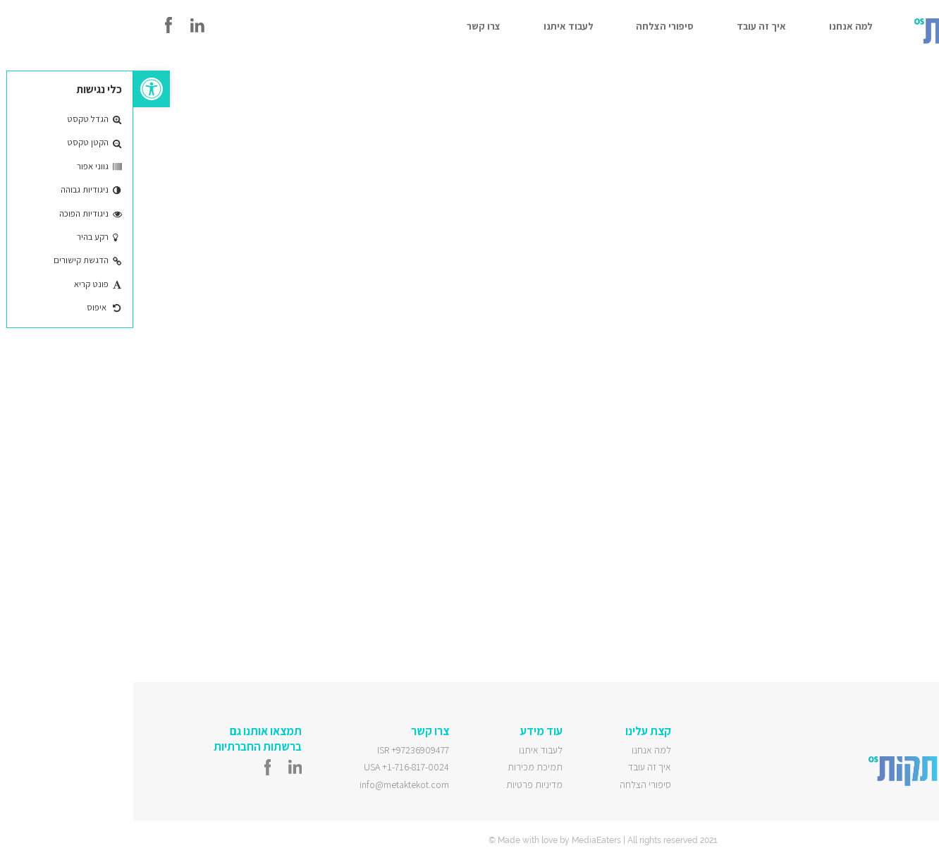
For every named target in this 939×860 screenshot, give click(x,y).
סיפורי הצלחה (531, 26)
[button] (18, 89)
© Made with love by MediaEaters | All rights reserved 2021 (469, 840)
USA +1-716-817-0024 (273, 767)
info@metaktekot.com (271, 784)
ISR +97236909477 (280, 750)
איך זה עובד (628, 26)
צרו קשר (350, 26)
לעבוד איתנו (435, 26)
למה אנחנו (717, 26)
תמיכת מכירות (401, 767)
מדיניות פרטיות (401, 784)
